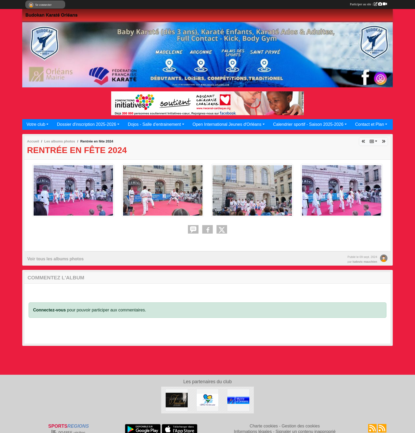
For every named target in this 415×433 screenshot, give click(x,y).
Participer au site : (368, 4)
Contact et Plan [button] (369, 124)
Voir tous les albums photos (55, 259)
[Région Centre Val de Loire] (207, 400)
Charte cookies (264, 426)
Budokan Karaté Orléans (51, 14)
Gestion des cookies (301, 426)
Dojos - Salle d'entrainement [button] (154, 124)
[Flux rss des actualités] (372, 428)
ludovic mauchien (365, 261)
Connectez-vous (49, 310)
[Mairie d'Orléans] (238, 400)
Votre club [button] (35, 124)
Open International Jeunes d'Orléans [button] (227, 124)
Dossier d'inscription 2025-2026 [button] (86, 124)
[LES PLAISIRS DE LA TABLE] (176, 400)
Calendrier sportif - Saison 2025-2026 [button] (308, 124)
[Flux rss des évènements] (382, 428)
